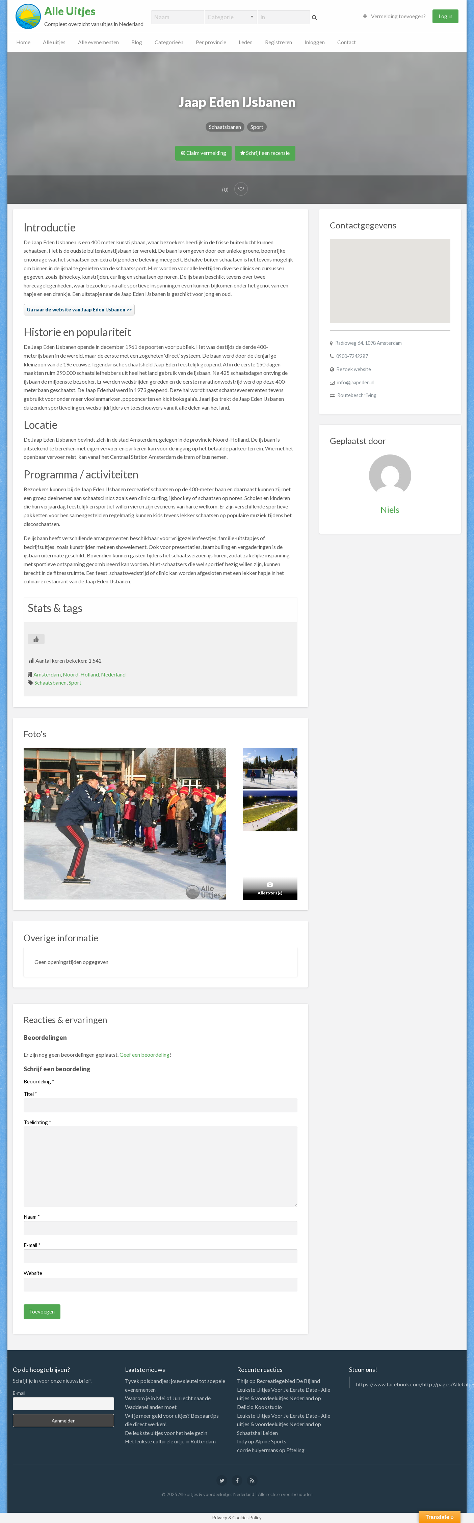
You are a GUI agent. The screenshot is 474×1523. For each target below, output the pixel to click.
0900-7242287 (352, 356)
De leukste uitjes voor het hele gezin (166, 1433)
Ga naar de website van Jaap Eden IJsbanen (76, 309)
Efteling (295, 1450)
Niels (389, 509)
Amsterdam (47, 674)
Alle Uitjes (70, 11)
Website (33, 1273)
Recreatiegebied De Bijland (288, 1381)
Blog (136, 42)
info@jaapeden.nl (355, 382)
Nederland (113, 674)
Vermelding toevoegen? (394, 16)
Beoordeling (39, 1081)
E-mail (32, 1245)
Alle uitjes (54, 42)
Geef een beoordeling (144, 1054)
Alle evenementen (98, 42)
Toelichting (37, 1122)
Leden (246, 42)
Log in (445, 16)
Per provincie (211, 42)
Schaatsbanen (225, 126)
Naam (32, 1217)
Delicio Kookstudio (259, 1407)
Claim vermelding (203, 153)
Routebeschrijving (356, 395)
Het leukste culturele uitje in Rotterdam (170, 1441)
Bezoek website (354, 369)
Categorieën (169, 42)
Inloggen (315, 42)
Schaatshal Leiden (257, 1433)
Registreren (278, 42)
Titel (30, 1094)
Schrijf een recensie (265, 153)
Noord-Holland (81, 674)
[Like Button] (36, 639)
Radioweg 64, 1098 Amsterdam (368, 343)
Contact (346, 42)
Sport (257, 126)
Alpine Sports (270, 1441)
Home (23, 42)
